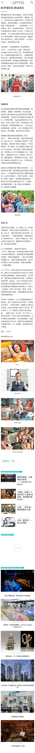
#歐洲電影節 (5, 461)
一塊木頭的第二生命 (17, 746)
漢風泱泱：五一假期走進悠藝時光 (17, 656)
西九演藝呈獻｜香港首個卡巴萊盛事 (17, 596)
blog (19, 475)
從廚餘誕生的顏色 (17, 717)
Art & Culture (23, 490)
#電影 (13, 461)
